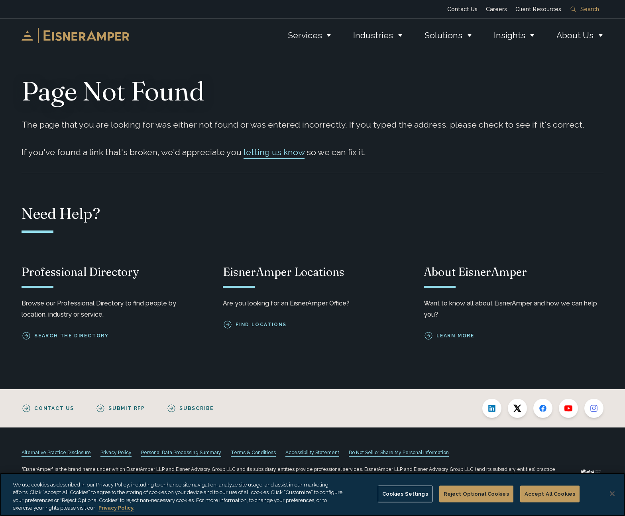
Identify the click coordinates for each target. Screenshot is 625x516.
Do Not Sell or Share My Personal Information (399, 452)
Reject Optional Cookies (476, 494)
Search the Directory (71, 336)
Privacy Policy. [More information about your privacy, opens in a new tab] (116, 508)
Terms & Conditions (253, 452)
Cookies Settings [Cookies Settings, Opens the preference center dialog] (405, 494)
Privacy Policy (116, 452)
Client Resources (538, 9)
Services (305, 35)
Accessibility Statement (312, 452)
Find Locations (261, 324)
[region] (312, 494)
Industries (373, 35)
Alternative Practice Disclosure (56, 452)
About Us (575, 35)
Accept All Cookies (550, 494)
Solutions (443, 35)
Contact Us (462, 9)
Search (584, 9)
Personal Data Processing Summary (181, 452)
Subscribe (196, 408)
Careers (496, 9)
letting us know (274, 152)
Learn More (455, 336)
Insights (509, 35)
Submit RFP (126, 408)
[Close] (612, 493)
